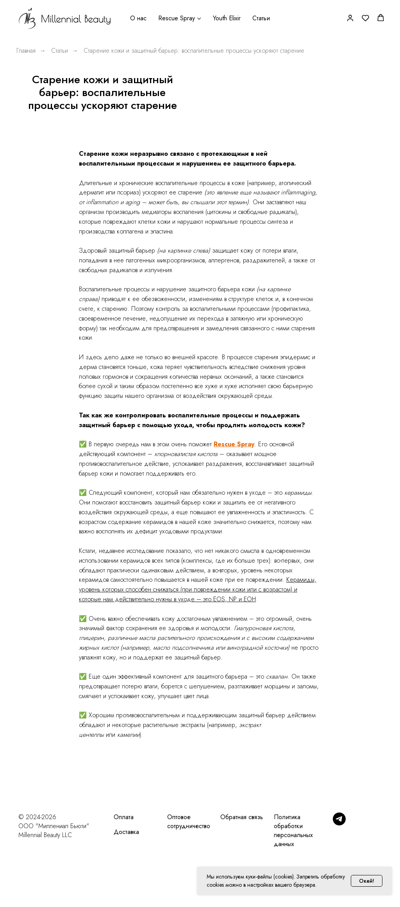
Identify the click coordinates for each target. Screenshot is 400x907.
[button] (350, 17)
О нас (138, 18)
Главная (26, 50)
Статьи (261, 18)
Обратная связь (241, 817)
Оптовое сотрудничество (188, 821)
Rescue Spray (176, 18)
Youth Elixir (227, 18)
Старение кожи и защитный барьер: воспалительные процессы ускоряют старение (194, 50)
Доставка (126, 831)
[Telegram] (339, 823)
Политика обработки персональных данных (293, 830)
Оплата (124, 817)
